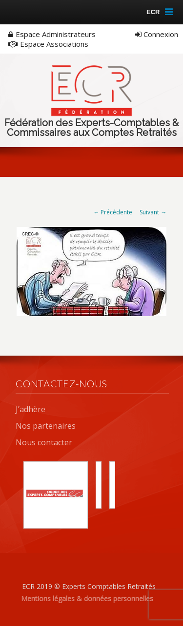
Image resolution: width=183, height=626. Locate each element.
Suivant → (153, 212)
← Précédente (112, 212)
